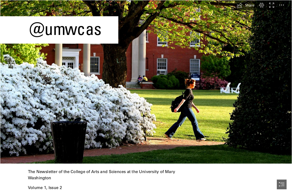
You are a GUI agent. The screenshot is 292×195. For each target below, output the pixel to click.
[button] (245, 5)
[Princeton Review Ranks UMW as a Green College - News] (146, 82)
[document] (146, 97)
